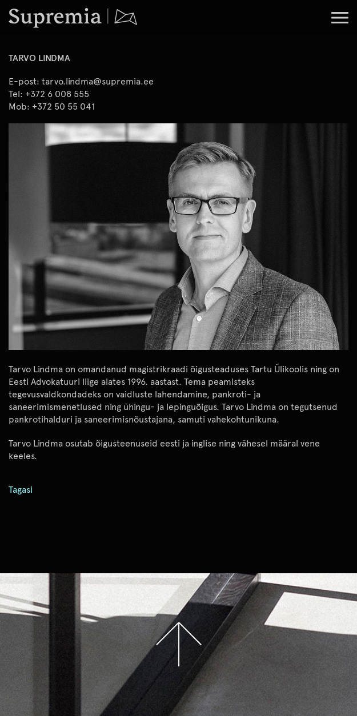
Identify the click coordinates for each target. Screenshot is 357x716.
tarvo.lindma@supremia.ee (98, 80)
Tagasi (21, 489)
